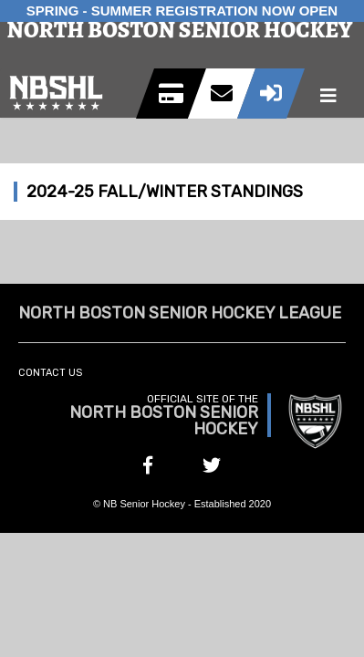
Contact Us (50, 373)
